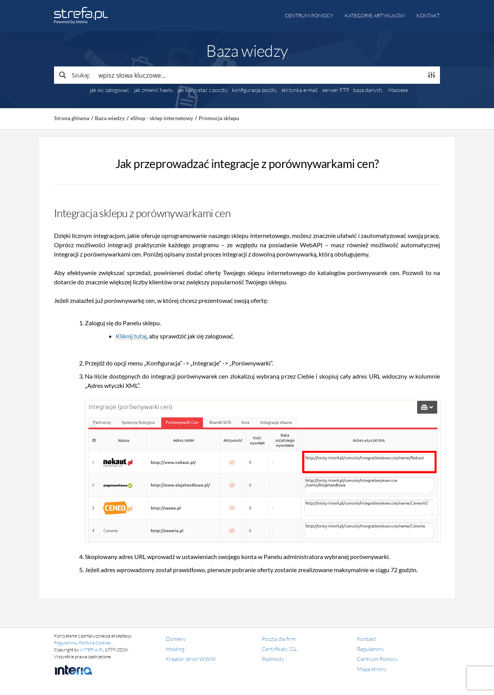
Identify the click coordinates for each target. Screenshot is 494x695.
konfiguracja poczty (254, 90)
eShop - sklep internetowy (161, 118)
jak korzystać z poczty (202, 90)
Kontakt (428, 15)
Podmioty (273, 659)
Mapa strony (372, 669)
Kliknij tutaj (131, 336)
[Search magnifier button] (74, 74)
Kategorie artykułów (375, 15)
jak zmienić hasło (153, 90)
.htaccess (397, 90)
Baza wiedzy (110, 118)
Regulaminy (370, 649)
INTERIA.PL (92, 650)
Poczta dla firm (279, 639)
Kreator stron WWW (191, 659)
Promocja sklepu (219, 118)
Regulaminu (65, 643)
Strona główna (71, 118)
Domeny (176, 639)
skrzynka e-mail (299, 90)
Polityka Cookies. (95, 643)
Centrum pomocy (309, 15)
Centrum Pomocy (377, 659)
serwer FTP (335, 90)
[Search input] (259, 75)
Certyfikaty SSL (279, 649)
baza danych (367, 90)
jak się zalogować (109, 90)
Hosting (175, 649)
